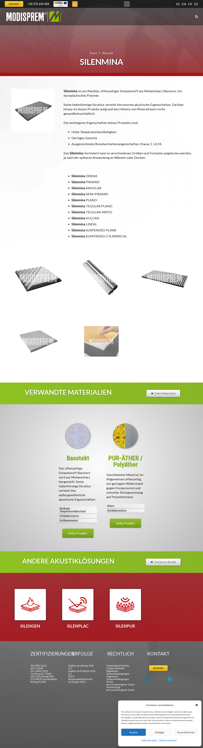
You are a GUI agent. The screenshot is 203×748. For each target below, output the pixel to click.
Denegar (159, 732)
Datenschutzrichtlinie (117, 665)
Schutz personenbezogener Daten (120, 683)
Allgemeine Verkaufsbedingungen (117, 672)
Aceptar (133, 732)
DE (196, 4)
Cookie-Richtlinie (115, 668)
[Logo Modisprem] (34, 17)
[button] (196, 705)
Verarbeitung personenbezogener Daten (120, 688)
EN (184, 4)
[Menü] (127, 4)
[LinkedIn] (147, 679)
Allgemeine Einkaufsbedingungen (117, 677)
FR (190, 4)
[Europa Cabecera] (61, 4)
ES (178, 4)
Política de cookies (149, 740)
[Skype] (170, 679)
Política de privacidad (168, 740)
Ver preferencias (186, 732)
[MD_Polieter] (125, 436)
